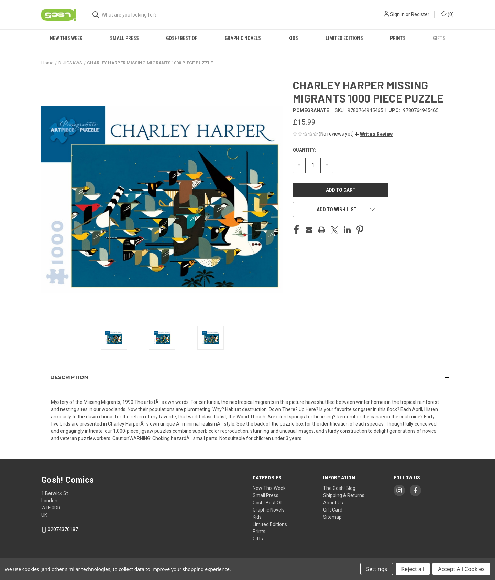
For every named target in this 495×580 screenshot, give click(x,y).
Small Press (124, 38)
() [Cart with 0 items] (447, 14)
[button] (374, 134)
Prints (398, 38)
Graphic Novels (243, 38)
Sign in (397, 14)
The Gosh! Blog (339, 488)
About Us (333, 502)
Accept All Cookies (461, 569)
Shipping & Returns (343, 495)
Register (420, 14)
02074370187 (63, 529)
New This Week (66, 38)
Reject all (412, 569)
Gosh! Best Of (181, 38)
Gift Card (332, 510)
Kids (293, 38)
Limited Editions (344, 38)
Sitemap (332, 517)
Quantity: (304, 150)
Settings (376, 569)
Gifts (439, 38)
